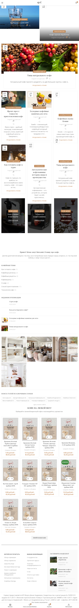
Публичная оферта (33, 554)
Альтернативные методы (12, 560)
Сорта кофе (13, 294)
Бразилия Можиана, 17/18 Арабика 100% (69, 436)
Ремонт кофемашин (10, 563)
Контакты (30, 571)
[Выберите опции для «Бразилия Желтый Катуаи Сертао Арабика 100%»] (28, 429)
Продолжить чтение (39, 77)
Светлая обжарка (10, 520)
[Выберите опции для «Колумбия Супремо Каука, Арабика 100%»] (28, 509)
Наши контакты (32, 562)
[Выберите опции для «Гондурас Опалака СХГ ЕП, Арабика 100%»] (28, 470)
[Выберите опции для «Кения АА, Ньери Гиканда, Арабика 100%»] (8, 509)
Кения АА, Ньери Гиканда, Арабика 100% (10, 516)
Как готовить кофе (13, 153)
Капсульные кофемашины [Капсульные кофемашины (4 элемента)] (37, 390)
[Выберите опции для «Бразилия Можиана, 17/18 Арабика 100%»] (67, 428)
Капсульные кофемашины (12, 571)
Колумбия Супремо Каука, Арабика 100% (30, 516)
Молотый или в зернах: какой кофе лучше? (65, 577)
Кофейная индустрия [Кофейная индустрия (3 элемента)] (54, 390)
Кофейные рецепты (39, 63)
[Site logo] (39, 3)
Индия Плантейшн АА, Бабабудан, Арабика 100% (49, 476)
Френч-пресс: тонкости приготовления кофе (13, 106)
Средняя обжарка (10, 442)
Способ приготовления (19, 19)
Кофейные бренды (10, 574)
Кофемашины (39, 151)
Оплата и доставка (33, 568)
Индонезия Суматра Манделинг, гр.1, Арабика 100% (68, 476)
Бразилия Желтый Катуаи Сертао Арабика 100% (30, 436)
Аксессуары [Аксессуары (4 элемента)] (7, 390)
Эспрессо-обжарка (10, 481)
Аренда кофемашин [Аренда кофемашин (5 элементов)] (19, 390)
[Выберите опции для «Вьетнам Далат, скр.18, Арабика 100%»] (8, 470)
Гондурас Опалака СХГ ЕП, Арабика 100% (30, 476)
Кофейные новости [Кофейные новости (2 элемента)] (69, 390)
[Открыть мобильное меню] (2, 3)
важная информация (34, 547)
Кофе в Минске (32, 574)
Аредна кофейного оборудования (10, 567)
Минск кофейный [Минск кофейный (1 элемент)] (8, 393)
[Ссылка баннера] (13, 208)
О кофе (3, 275)
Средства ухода (9, 557)
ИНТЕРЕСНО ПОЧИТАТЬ (12, 547)
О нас (29, 565)
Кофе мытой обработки (59, 23)
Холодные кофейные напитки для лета (23, 310)
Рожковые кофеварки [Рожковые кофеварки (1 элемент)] (38, 393)
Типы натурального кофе (39, 67)
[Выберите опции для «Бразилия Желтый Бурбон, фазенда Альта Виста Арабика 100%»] (8, 428)
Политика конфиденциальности (34, 558)
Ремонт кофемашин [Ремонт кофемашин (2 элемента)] (22, 393)
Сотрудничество (32, 551)
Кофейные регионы (65, 100)
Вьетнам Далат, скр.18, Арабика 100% (10, 476)
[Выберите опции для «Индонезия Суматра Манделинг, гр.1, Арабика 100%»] (67, 470)
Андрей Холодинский (18, 26)
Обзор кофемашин (10, 551)
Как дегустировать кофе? (18, 302)
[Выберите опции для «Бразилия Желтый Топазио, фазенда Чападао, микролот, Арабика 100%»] (47, 428)
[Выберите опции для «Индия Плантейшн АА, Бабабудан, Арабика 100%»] (47, 470)
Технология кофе (59, 19)
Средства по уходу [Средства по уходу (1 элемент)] (54, 393)
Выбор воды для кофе (20, 23)
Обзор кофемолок (10, 554)
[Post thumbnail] (4, 295)
